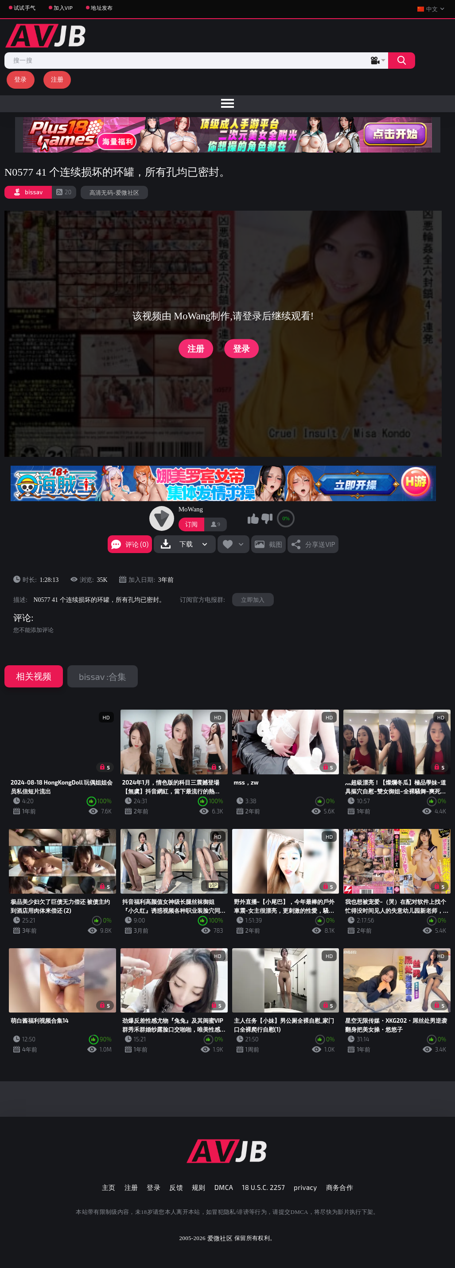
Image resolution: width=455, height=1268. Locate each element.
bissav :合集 (102, 676)
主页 (109, 1187)
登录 (20, 79)
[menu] (227, 103)
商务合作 (340, 1187)
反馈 (176, 1187)
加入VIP (63, 7)
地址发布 (102, 7)
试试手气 (24, 7)
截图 (275, 544)
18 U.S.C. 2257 (263, 1187)
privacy (305, 1187)
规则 (199, 1187)
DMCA (223, 1187)
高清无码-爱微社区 (114, 192)
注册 (57, 79)
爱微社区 (220, 1238)
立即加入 (252, 599)
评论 (22, 618)
